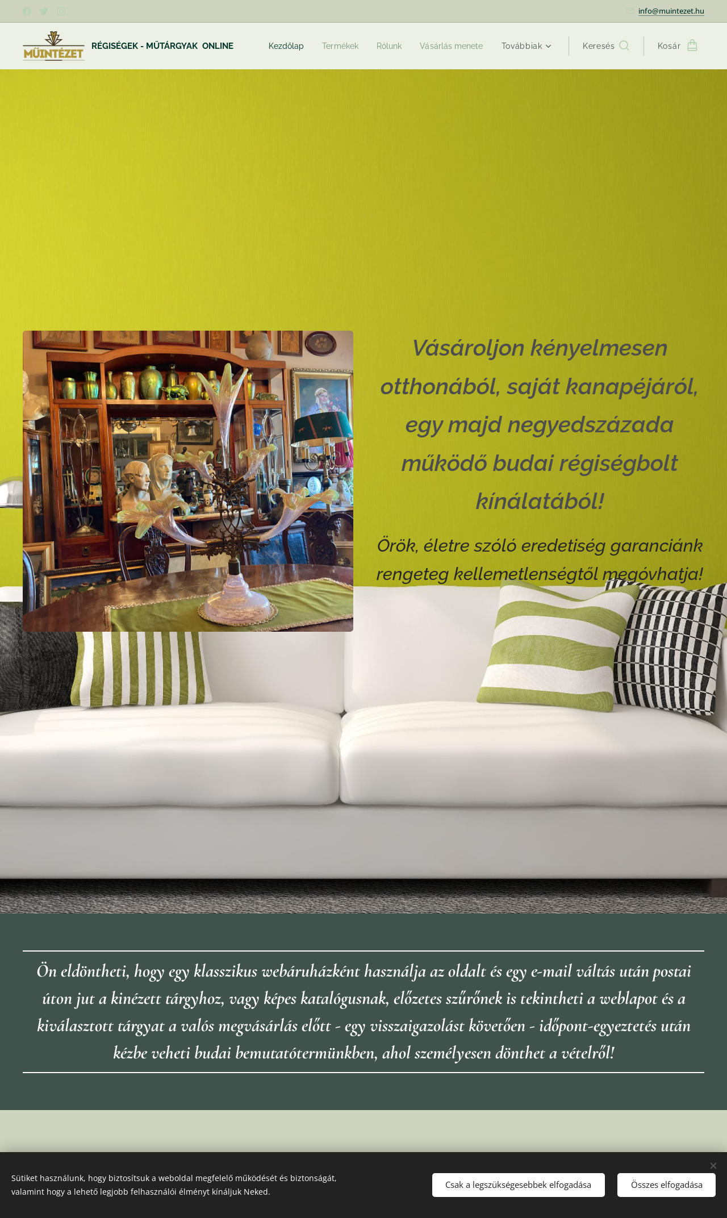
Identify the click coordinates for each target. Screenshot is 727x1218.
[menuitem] (364, 46)
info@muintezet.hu (671, 11)
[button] (606, 46)
